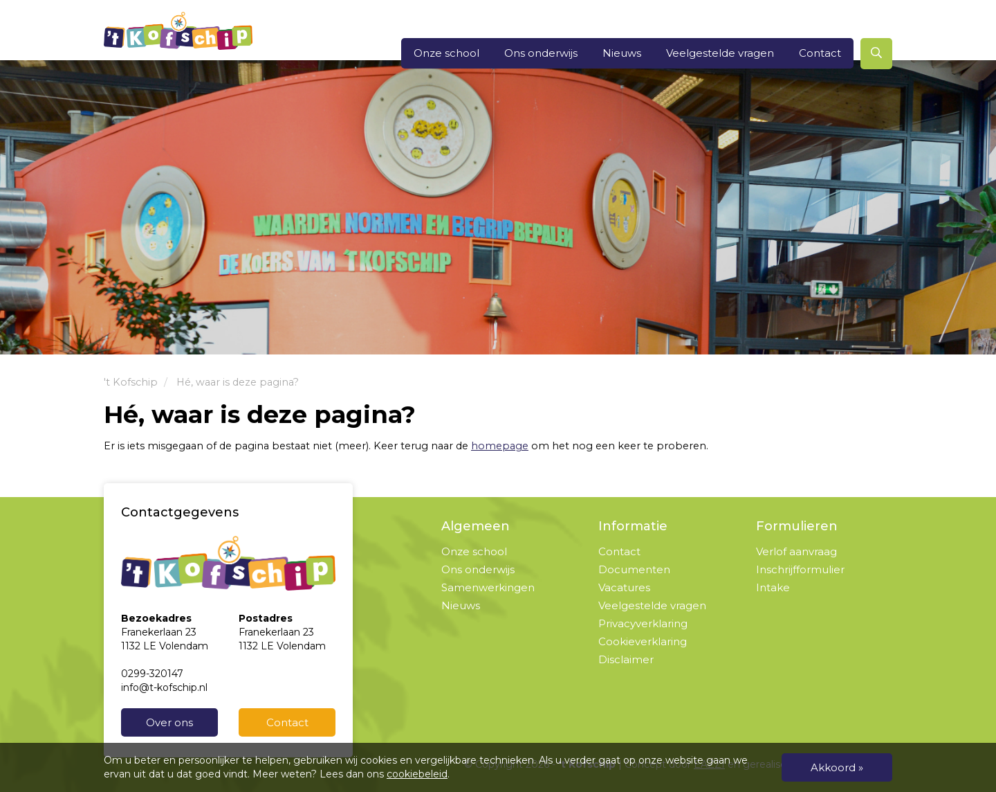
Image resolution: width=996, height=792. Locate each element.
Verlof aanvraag (796, 551)
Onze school (446, 53)
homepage (499, 446)
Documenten (634, 569)
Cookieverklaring (642, 641)
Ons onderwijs (541, 53)
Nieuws (621, 53)
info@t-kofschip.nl (164, 687)
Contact (820, 53)
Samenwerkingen (488, 587)
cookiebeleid (417, 774)
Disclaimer (626, 659)
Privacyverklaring (643, 623)
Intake (773, 587)
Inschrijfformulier (800, 569)
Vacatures (624, 587)
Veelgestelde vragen (720, 53)
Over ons (169, 722)
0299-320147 (152, 673)
